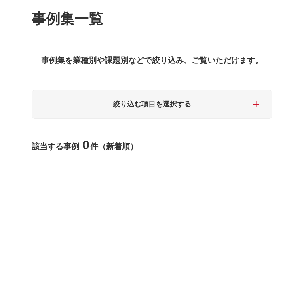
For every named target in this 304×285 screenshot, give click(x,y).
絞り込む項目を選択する (152, 104)
